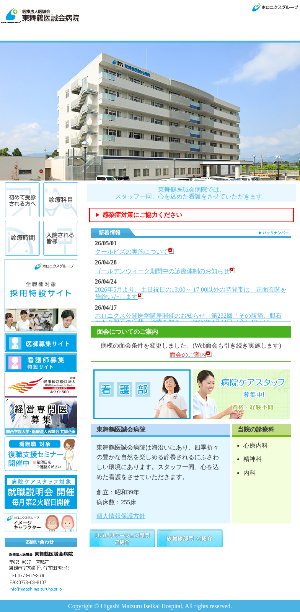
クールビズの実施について (134, 251)
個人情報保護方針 (120, 516)
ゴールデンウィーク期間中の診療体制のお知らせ (165, 271)
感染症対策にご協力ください (142, 215)
